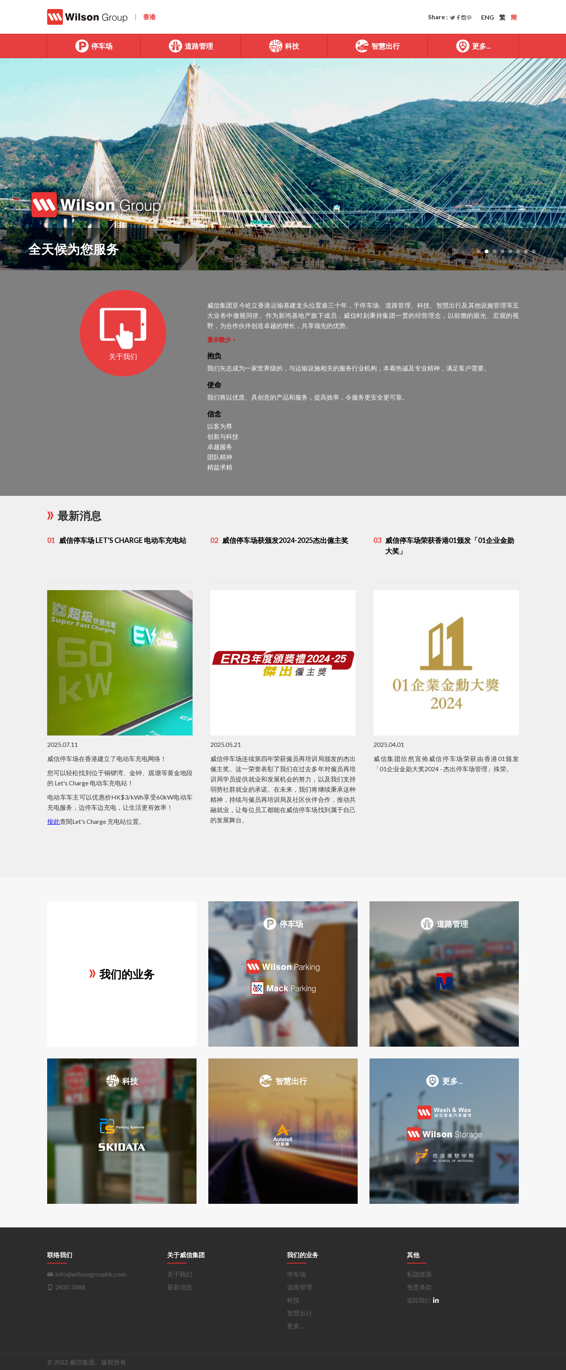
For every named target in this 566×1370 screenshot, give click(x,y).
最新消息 (179, 1286)
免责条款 (419, 1286)
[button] (479, 251)
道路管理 (190, 46)
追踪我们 (423, 1300)
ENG (487, 17)
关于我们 (179, 1273)
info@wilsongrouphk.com (90, 1273)
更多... (473, 46)
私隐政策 (419, 1273)
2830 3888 (70, 1286)
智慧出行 (377, 46)
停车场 (93, 46)
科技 (283, 46)
